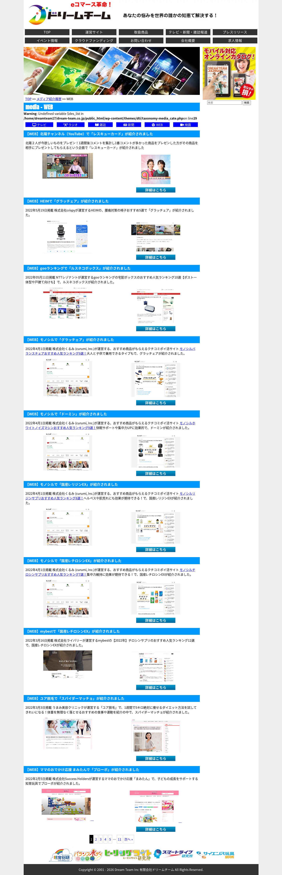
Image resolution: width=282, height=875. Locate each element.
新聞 (128, 124)
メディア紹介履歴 (49, 98)
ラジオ (71, 124)
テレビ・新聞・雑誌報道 (188, 32)
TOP (47, 32)
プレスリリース (235, 32)
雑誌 (100, 124)
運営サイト (94, 32)
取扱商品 (141, 32)
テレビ (39, 124)
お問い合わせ (141, 40)
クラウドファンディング (94, 40)
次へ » (128, 839)
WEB (157, 124)
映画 (185, 124)
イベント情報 (47, 40)
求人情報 (235, 40)
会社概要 (188, 40)
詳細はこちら (155, 189)
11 (119, 839)
